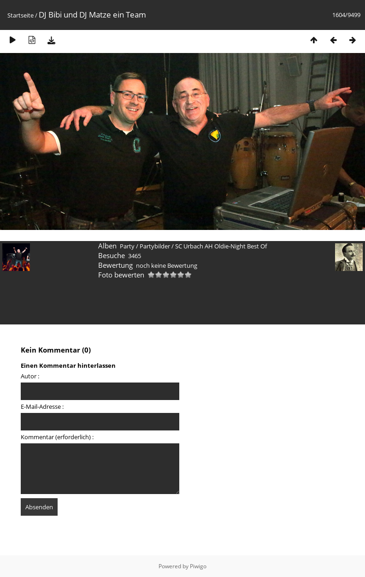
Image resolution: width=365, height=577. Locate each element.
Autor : (30, 376)
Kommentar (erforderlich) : (57, 437)
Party (127, 246)
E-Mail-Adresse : (42, 406)
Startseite (20, 15)
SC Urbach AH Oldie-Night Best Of (221, 246)
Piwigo (198, 566)
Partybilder (155, 246)
